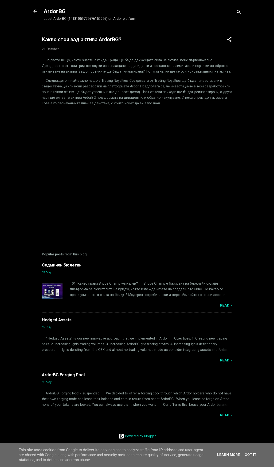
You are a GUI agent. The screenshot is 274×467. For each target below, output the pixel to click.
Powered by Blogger (137, 436)
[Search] (239, 13)
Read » (226, 305)
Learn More (228, 455)
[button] (229, 40)
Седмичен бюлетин (62, 264)
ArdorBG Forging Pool (63, 374)
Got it (250, 455)
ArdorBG (55, 11)
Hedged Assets (56, 319)
